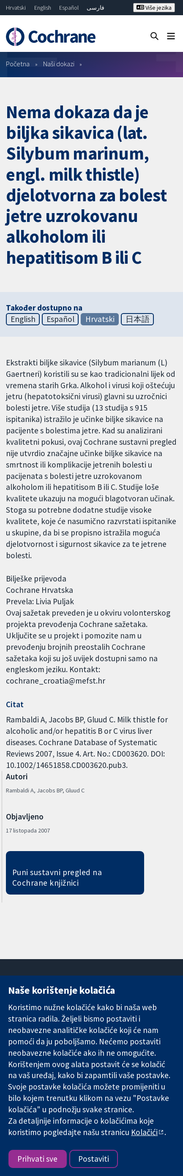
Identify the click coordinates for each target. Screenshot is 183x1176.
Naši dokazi (58, 63)
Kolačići (144, 1132)
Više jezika (154, 7)
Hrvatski (16, 7)
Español (69, 7)
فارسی (95, 7)
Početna (18, 63)
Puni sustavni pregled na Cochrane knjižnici (57, 877)
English (42, 7)
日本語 (138, 319)
